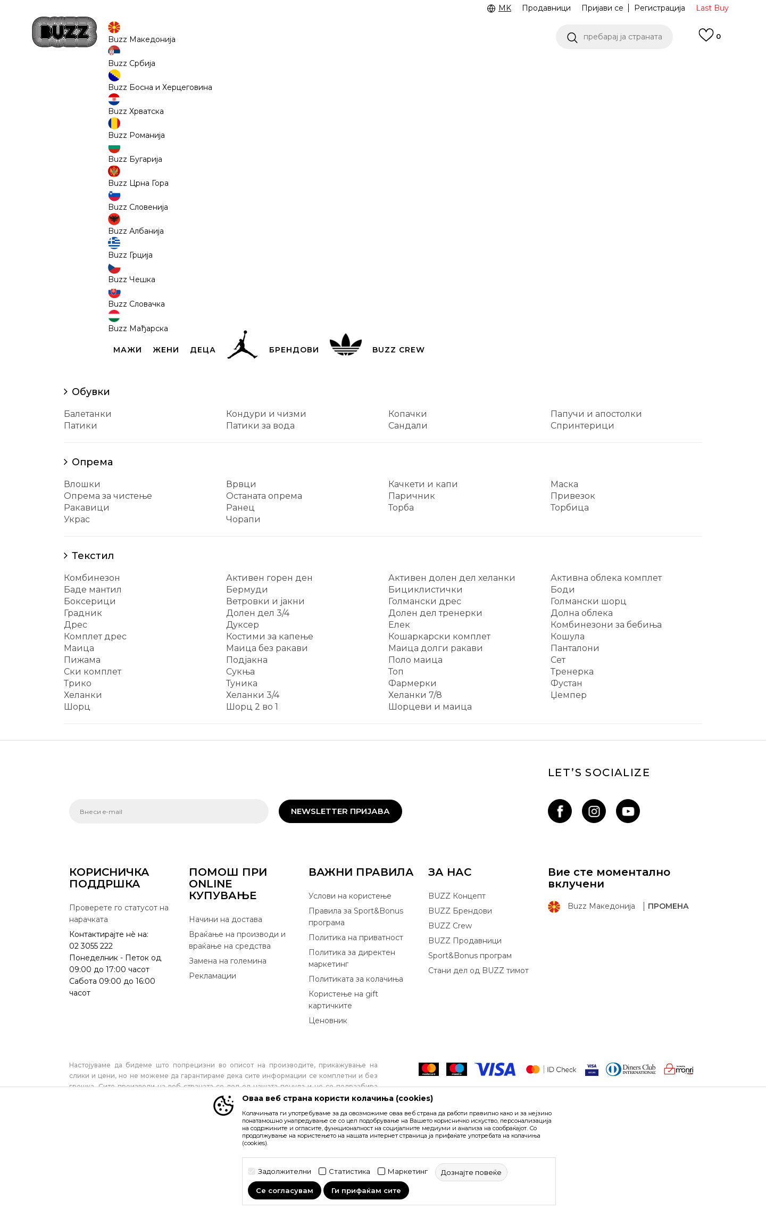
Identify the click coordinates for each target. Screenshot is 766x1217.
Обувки (91, 470)
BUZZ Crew (450, 1004)
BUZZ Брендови (460, 989)
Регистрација (659, 8)
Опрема (92, 541)
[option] (383, 68)
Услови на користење (350, 975)
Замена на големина (228, 1040)
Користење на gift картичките (343, 1078)
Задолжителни (284, 1171)
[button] (614, 36)
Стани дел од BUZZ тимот (478, 1049)
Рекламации (212, 1054)
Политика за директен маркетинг (352, 1037)
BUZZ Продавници (465, 1019)
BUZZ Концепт (457, 975)
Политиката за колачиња (356, 1058)
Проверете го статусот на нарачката (119, 992)
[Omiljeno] (709, 40)
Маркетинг (408, 1171)
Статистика (349, 1171)
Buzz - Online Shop (99, 85)
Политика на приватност (356, 1016)
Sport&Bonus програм (470, 1034)
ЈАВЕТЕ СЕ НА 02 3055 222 (249, 68)
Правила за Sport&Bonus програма (356, 995)
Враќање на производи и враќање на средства (237, 1019)
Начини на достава (225, 998)
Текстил (93, 634)
